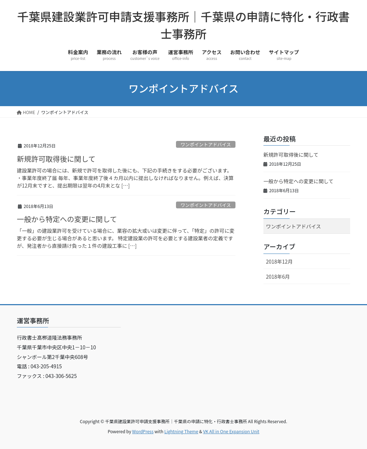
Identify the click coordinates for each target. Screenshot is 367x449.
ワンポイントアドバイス (206, 144)
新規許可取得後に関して (56, 158)
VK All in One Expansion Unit (231, 431)
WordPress (143, 431)
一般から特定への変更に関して (67, 219)
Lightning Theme (181, 431)
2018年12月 (279, 261)
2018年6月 (278, 276)
